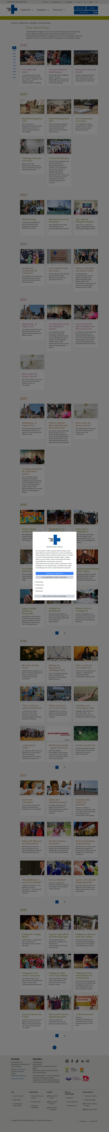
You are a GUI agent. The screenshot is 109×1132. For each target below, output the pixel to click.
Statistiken (39, 588)
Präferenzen (40, 585)
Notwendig (39, 582)
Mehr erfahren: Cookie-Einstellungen (54, 596)
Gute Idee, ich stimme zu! (54, 573)
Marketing (39, 591)
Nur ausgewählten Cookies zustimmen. (54, 577)
